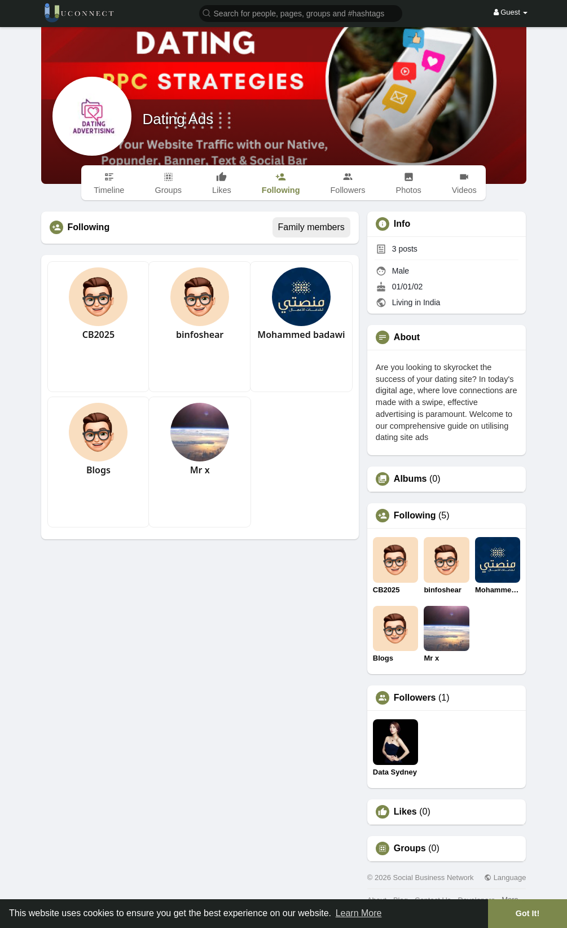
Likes (405, 811)
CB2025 (98, 334)
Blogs (98, 470)
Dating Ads (178, 119)
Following (415, 515)
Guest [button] (511, 12)
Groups (410, 848)
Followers (415, 697)
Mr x (200, 470)
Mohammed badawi (301, 334)
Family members (311, 227)
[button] (300, 12)
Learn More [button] (359, 913)
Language (505, 877)
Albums (410, 478)
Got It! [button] (527, 913)
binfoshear (199, 334)
